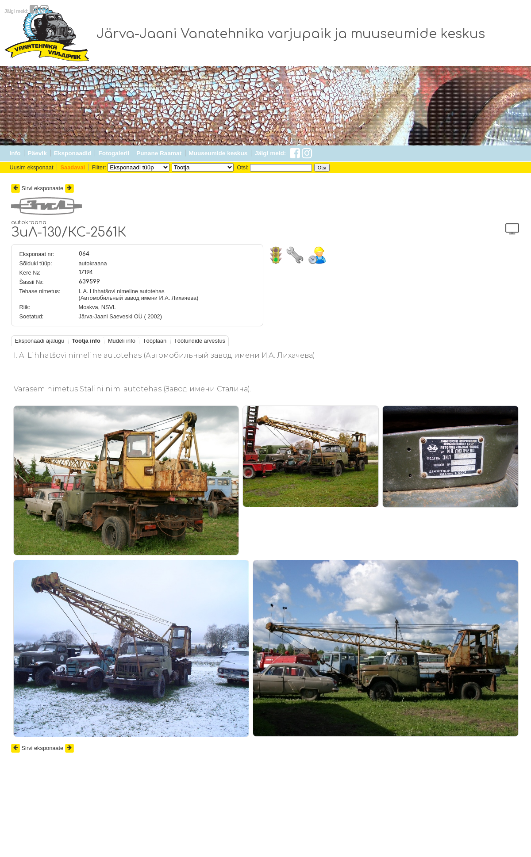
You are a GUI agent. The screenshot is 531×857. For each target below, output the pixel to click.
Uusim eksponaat (32, 167)
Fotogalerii (114, 153)
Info (15, 153)
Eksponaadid (73, 153)
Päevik (37, 153)
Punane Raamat (158, 153)
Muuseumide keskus (218, 153)
